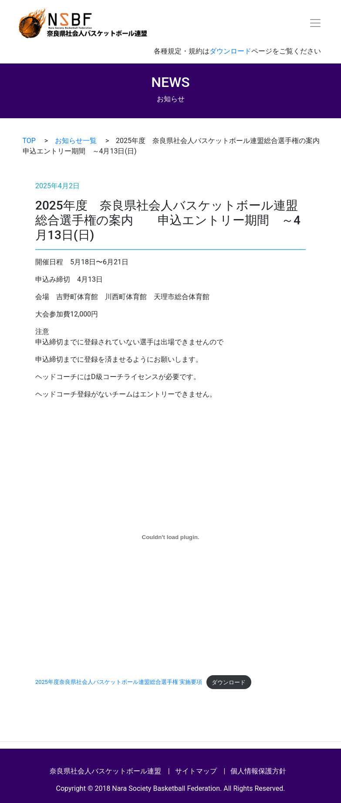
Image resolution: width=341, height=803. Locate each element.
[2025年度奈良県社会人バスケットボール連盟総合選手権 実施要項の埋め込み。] (170, 536)
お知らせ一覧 (76, 141)
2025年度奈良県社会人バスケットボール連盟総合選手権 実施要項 (118, 682)
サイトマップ (196, 771)
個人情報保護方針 (258, 771)
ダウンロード (230, 51)
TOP (29, 141)
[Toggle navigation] (315, 23)
